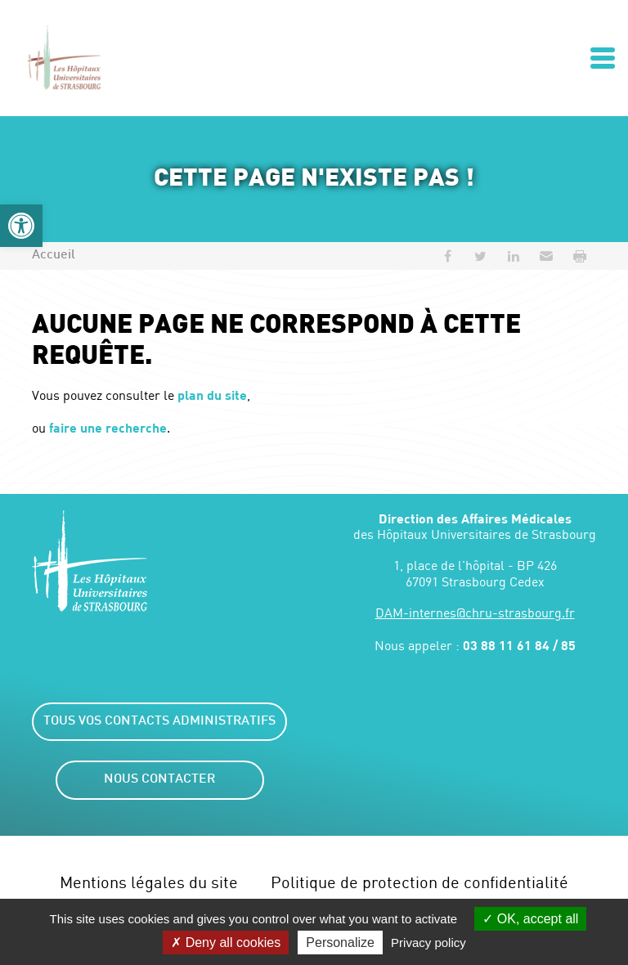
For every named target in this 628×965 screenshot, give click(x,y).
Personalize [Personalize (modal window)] (340, 942)
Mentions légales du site (149, 882)
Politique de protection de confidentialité (419, 882)
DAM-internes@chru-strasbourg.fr (475, 612)
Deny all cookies (225, 942)
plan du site (212, 394)
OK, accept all (530, 919)
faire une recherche (108, 427)
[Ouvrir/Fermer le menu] (603, 58)
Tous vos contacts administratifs (159, 722)
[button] (21, 225)
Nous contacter (159, 780)
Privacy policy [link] (428, 942)
